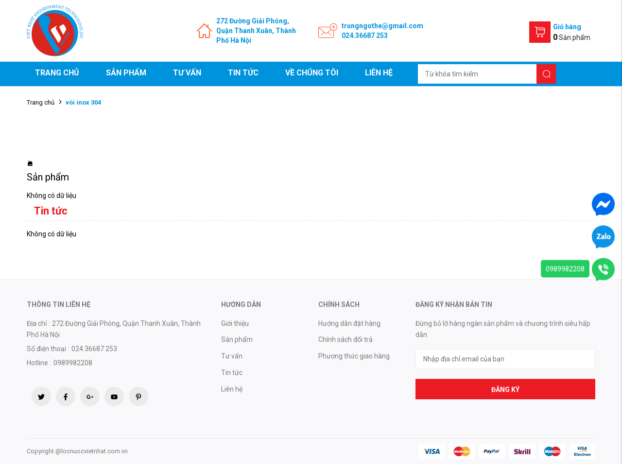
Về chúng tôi (311, 72)
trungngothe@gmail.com (382, 26)
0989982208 (565, 269)
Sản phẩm (126, 72)
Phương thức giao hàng (354, 356)
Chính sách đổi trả (345, 339)
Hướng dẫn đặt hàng (349, 323)
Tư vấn (187, 72)
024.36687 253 (365, 35)
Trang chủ (57, 72)
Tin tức (243, 72)
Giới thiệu (235, 323)
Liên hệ (379, 72)
